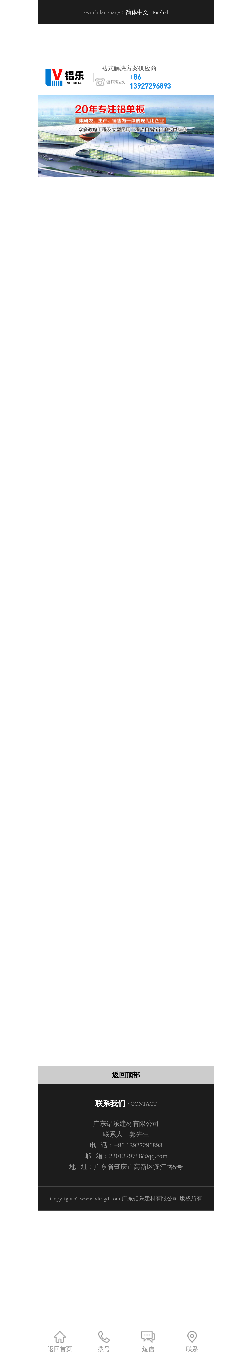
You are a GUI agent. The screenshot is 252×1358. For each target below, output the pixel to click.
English (160, 12)
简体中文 (137, 12)
